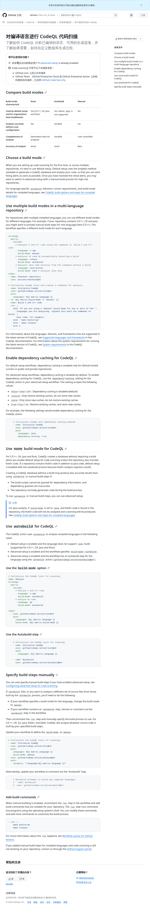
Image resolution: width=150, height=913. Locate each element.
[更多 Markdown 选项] (140, 38)
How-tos (30, 22)
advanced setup (49, 63)
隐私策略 (9, 884)
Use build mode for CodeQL (36, 448)
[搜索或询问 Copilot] (88, 15)
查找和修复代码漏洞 (47, 22)
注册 (143, 15)
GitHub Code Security (53, 80)
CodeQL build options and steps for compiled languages (44, 515)
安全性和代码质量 (15, 22)
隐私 (36, 902)
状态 (42, 902)
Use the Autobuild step (24, 634)
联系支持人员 (83, 882)
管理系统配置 (65, 22)
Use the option (28, 568)
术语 (29, 902)
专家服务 (57, 902)
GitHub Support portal (79, 849)
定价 (48, 902)
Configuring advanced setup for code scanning (31, 685)
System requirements (54, 344)
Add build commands (23, 797)
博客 (65, 902)
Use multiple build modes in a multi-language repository (45, 208)
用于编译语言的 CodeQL (86, 22)
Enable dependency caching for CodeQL (41, 357)
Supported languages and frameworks (64, 337)
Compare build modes (26, 92)
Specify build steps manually (32, 674)
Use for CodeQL (31, 526)
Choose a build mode (25, 157)
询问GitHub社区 (85, 878)
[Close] (141, 4)
